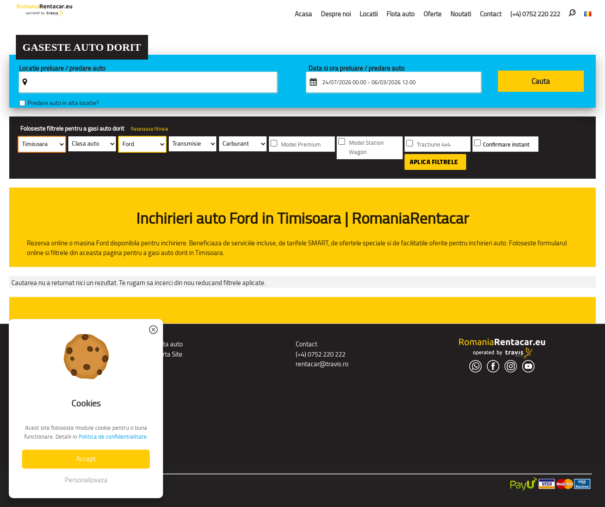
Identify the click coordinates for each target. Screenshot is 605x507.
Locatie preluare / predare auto (62, 69)
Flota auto (400, 13)
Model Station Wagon (366, 147)
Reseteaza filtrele (149, 128)
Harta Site (168, 354)
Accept (86, 458)
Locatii (369, 13)
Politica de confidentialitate (112, 436)
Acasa (303, 13)
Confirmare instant (506, 144)
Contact (490, 13)
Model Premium (301, 144)
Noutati (460, 13)
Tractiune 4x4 (433, 144)
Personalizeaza (86, 479)
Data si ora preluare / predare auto (356, 69)
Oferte (432, 13)
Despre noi (336, 13)
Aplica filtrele (434, 162)
